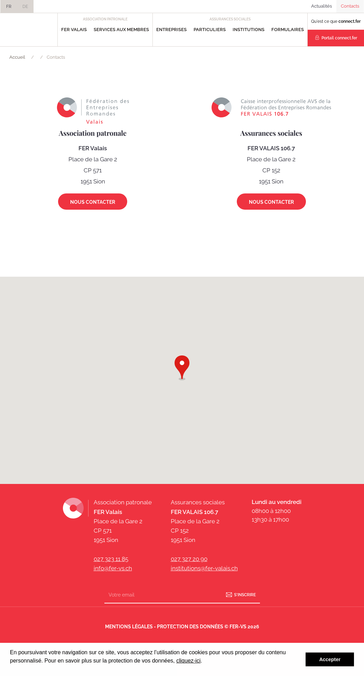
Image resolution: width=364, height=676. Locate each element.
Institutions (248, 29)
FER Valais (74, 29)
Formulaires (287, 29)
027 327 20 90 (189, 558)
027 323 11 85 (111, 558)
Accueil (17, 57)
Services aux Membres (121, 29)
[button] (182, 366)
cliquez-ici (188, 661)
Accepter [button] (329, 659)
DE (25, 6)
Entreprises (171, 29)
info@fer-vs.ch (113, 568)
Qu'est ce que (336, 21)
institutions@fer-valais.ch (204, 568)
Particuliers (210, 29)
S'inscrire (245, 594)
